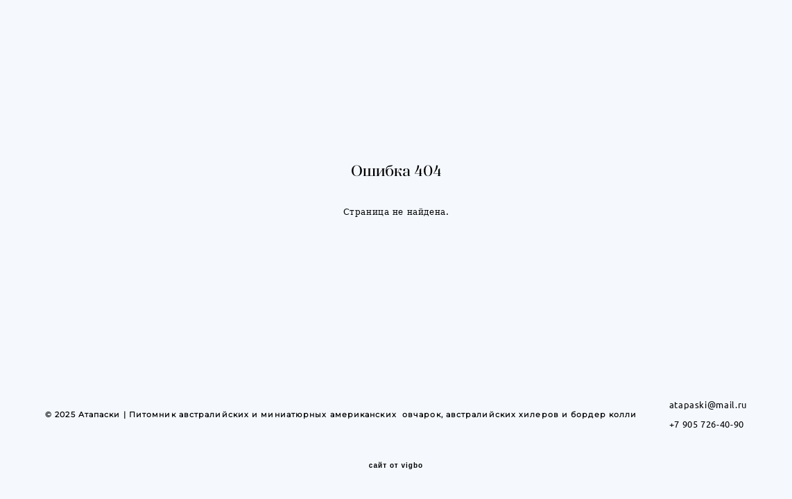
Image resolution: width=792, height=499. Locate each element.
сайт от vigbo (396, 466)
